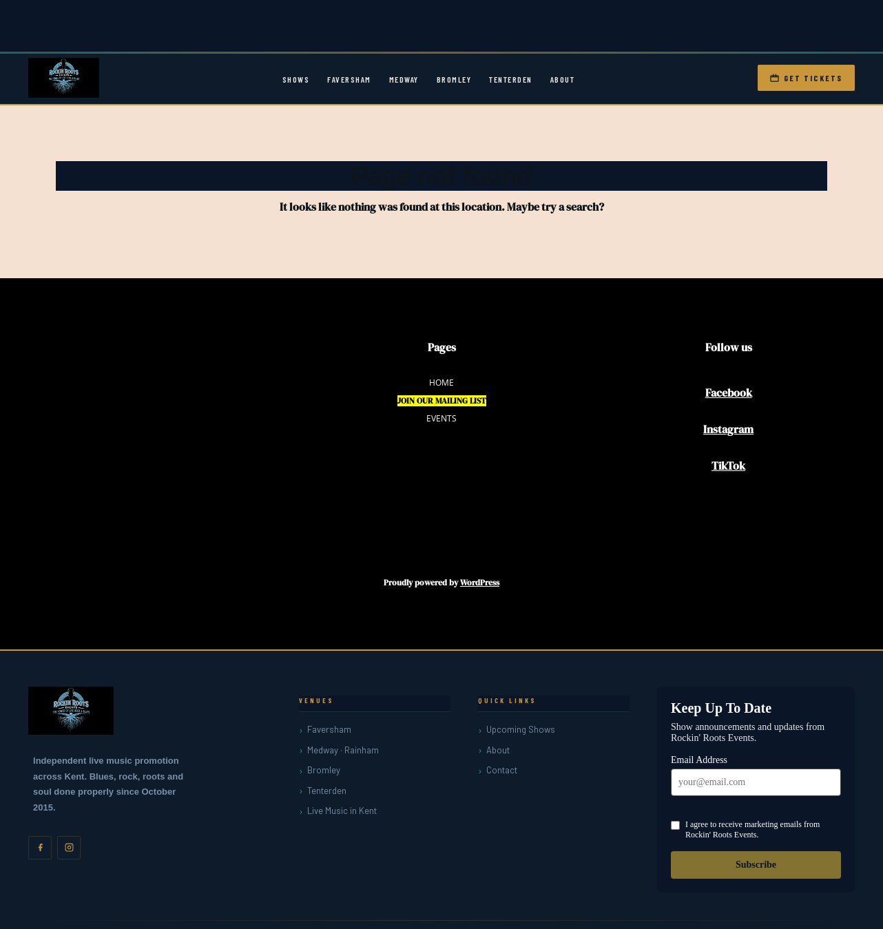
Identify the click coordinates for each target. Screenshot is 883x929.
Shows (296, 79)
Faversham (349, 79)
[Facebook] (40, 847)
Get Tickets (806, 78)
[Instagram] (69, 847)
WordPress (479, 582)
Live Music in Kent (342, 810)
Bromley (454, 79)
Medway (404, 79)
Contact (501, 769)
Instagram (728, 429)
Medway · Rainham (343, 749)
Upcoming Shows (520, 729)
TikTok (728, 465)
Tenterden (510, 79)
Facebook (728, 392)
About (562, 79)
